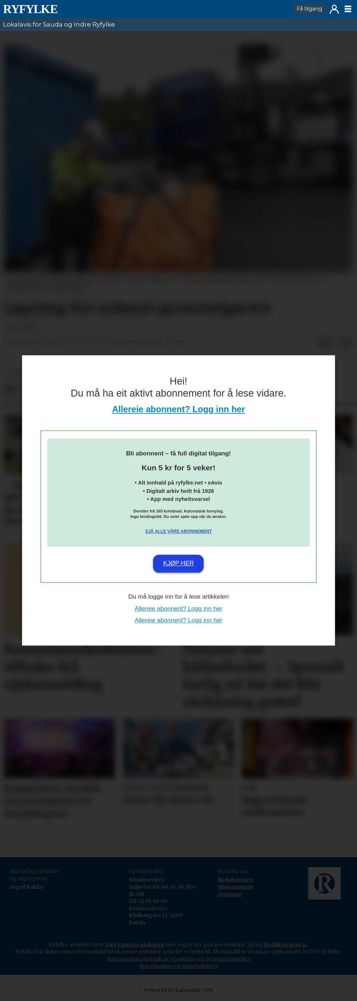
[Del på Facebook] (323, 343)
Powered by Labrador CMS (178, 990)
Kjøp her (178, 563)
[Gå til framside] (30, 9)
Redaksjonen (235, 879)
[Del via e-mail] (346, 343)
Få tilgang (309, 8)
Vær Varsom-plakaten (134, 944)
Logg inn (334, 9)
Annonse (230, 894)
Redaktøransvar (285, 944)
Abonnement (235, 887)
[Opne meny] (347, 9)
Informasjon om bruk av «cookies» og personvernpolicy (179, 959)
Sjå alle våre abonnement (178, 531)
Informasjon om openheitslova (178, 966)
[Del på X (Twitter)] (335, 343)
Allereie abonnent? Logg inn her (178, 409)
